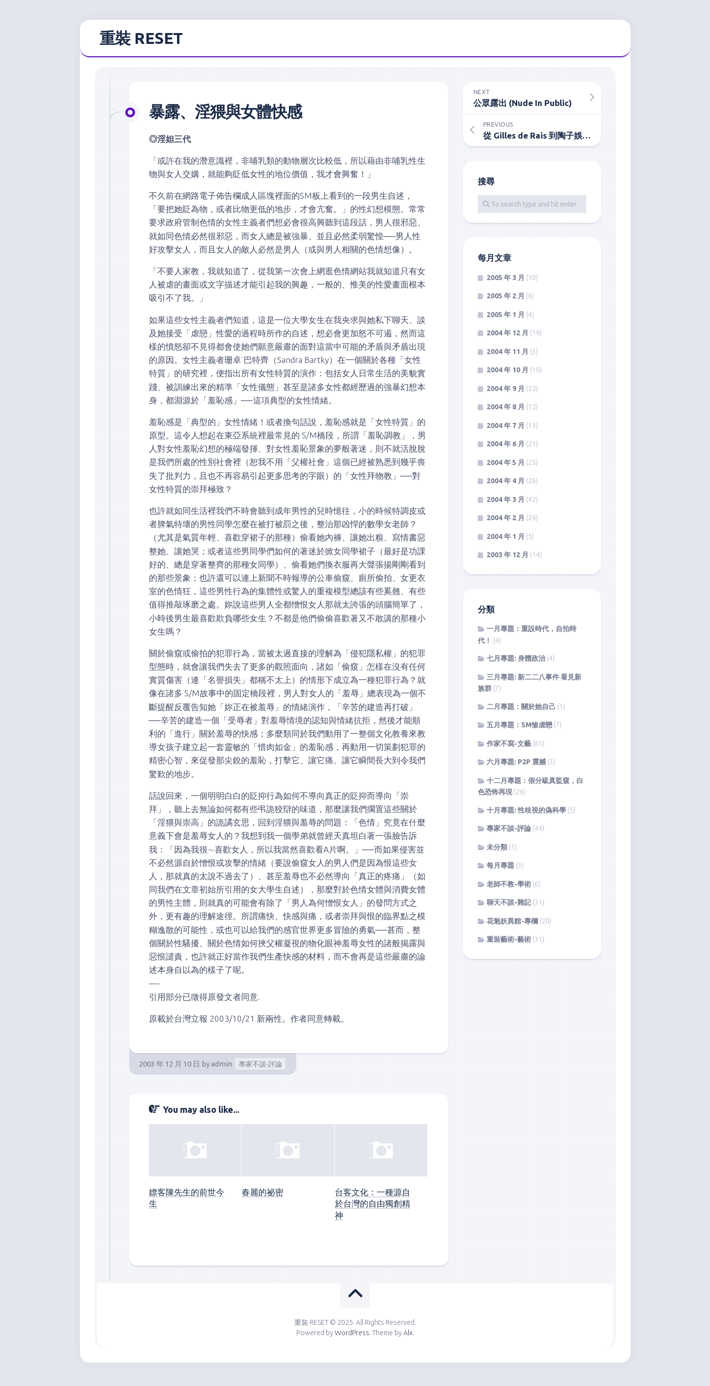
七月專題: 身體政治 (516, 662)
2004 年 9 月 (506, 392)
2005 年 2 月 (506, 300)
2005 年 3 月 (506, 281)
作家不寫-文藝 (509, 747)
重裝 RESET (141, 40)
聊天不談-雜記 (509, 906)
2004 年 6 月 (506, 448)
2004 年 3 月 (506, 503)
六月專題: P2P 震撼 (516, 766)
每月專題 (500, 869)
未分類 (497, 850)
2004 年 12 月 (508, 337)
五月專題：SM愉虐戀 (519, 729)
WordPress (352, 1336)
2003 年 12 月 (508, 559)
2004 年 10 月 (508, 374)
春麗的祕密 (263, 1195)
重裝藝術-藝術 (509, 943)
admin (221, 1067)
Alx (408, 1336)
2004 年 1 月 (506, 540)
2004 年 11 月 (508, 355)
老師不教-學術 (509, 887)
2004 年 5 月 (506, 466)
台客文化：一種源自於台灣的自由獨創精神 (372, 1207)
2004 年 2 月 (506, 522)
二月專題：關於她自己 (521, 710)
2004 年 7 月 (506, 429)
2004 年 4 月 (506, 485)
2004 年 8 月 (506, 411)
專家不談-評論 (260, 1067)
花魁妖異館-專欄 (512, 924)
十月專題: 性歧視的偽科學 (526, 813)
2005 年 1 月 (506, 318)
